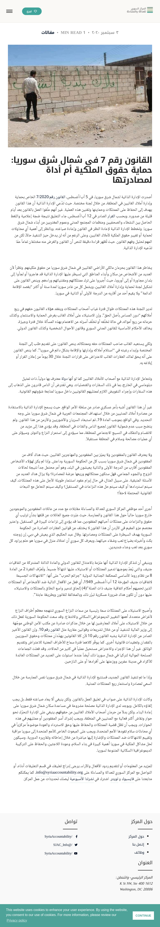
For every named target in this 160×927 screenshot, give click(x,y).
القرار (111, 218)
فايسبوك (128, 781)
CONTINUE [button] (143, 915)
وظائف (139, 852)
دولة (64, 381)
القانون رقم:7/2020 (50, 199)
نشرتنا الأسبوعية (82, 781)
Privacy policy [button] (17, 920)
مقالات (47, 32)
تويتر (114, 781)
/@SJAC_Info (65, 845)
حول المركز (136, 836)
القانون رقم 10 (49, 632)
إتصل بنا (138, 844)
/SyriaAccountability (61, 836)
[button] (9, 11)
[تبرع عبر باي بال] (32, 11)
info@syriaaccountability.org (59, 775)
